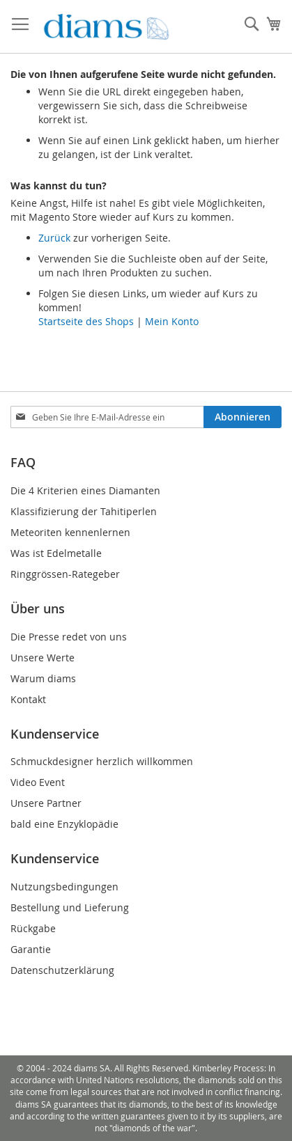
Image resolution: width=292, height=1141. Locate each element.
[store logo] (106, 27)
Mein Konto (172, 321)
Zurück (54, 237)
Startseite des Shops (86, 321)
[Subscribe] (242, 417)
